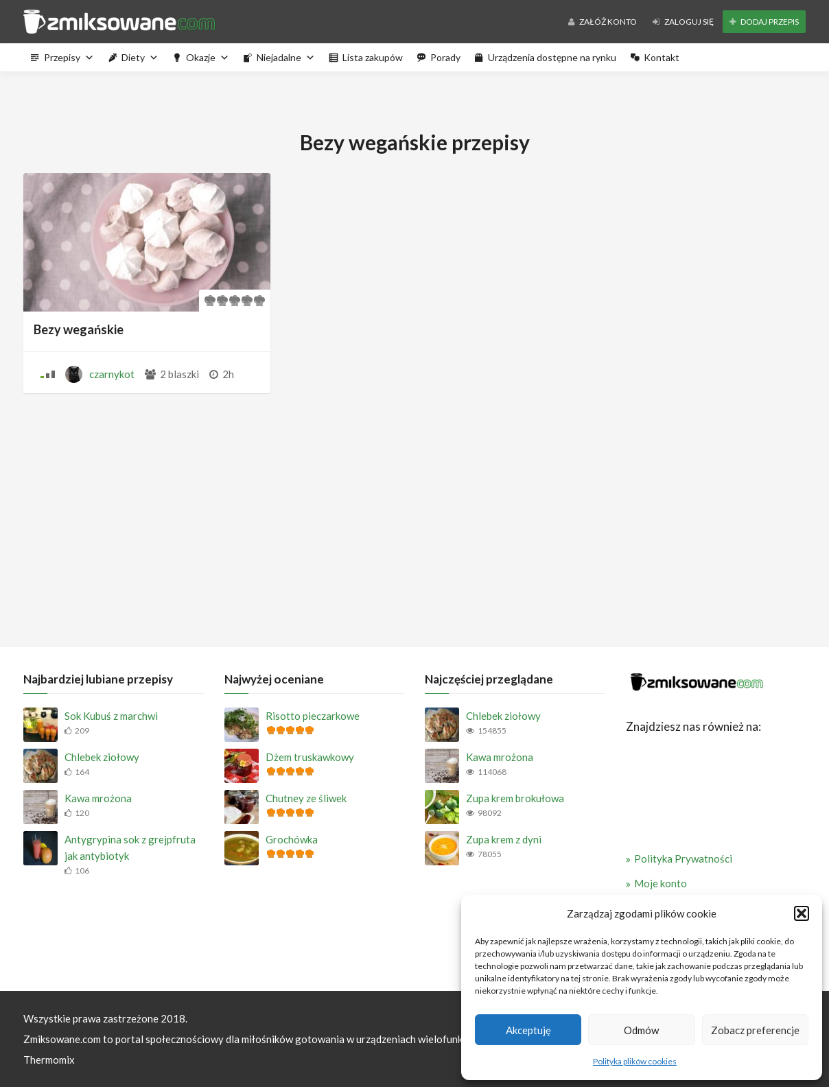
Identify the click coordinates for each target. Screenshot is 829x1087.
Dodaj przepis (764, 21)
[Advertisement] (414, 517)
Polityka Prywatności (683, 858)
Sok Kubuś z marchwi (111, 716)
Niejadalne (286, 57)
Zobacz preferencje (755, 1030)
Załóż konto (602, 21)
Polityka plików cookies (635, 1061)
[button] (801, 913)
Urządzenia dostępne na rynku (552, 57)
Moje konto (660, 883)
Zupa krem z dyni (503, 839)
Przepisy (69, 57)
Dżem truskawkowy (310, 757)
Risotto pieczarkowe (313, 716)
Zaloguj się (683, 21)
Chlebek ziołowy (102, 757)
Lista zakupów (372, 57)
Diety (140, 57)
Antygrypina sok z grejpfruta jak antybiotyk (130, 847)
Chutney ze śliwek (306, 798)
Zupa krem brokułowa (515, 798)
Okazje (207, 57)
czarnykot (112, 374)
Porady (445, 57)
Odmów (641, 1030)
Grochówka (292, 839)
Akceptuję (528, 1030)
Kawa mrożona (98, 798)
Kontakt (661, 57)
